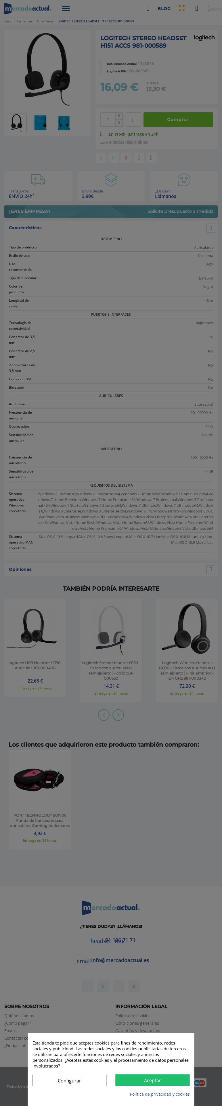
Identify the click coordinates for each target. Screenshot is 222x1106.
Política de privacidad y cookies (160, 1094)
